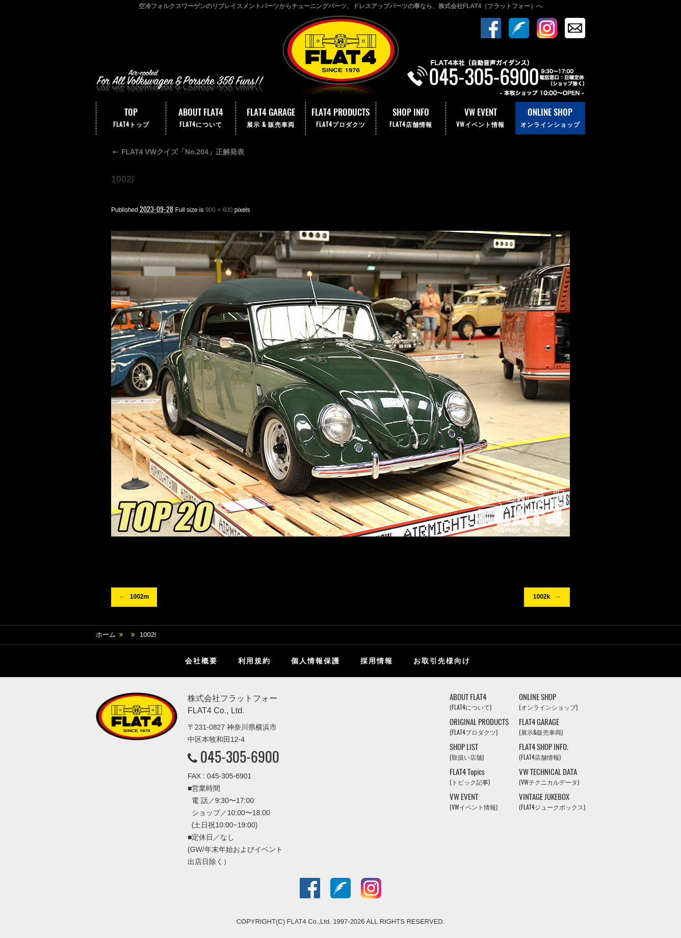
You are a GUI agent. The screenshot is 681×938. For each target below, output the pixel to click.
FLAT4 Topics (470, 777)
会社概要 (201, 661)
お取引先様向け (441, 661)
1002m (139, 596)
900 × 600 (219, 209)
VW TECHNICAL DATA (549, 777)
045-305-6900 (239, 756)
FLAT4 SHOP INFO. (543, 752)
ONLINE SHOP (550, 118)
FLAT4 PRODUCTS (340, 118)
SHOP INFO (411, 118)
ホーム (106, 634)
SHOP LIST (467, 752)
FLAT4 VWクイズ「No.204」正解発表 (177, 152)
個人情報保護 (315, 661)
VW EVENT (480, 118)
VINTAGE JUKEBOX (552, 802)
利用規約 (254, 661)
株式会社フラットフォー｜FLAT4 (340, 57)
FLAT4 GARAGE (270, 118)
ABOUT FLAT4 (200, 118)
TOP (131, 118)
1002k (541, 596)
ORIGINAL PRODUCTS (479, 727)
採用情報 (376, 661)
